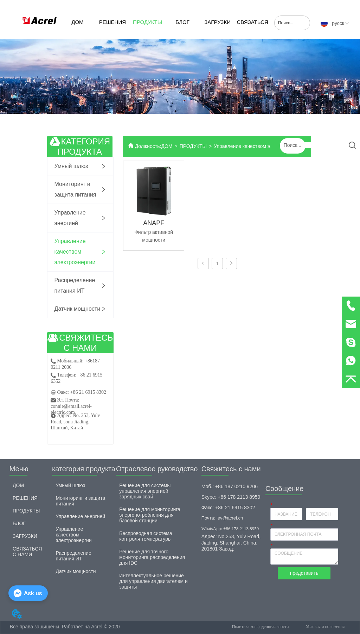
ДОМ (77, 22)
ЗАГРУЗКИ (217, 22)
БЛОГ (182, 22)
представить (304, 573)
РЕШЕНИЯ (112, 22)
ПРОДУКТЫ (147, 22)
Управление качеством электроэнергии (258, 146)
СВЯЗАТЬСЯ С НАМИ (252, 29)
